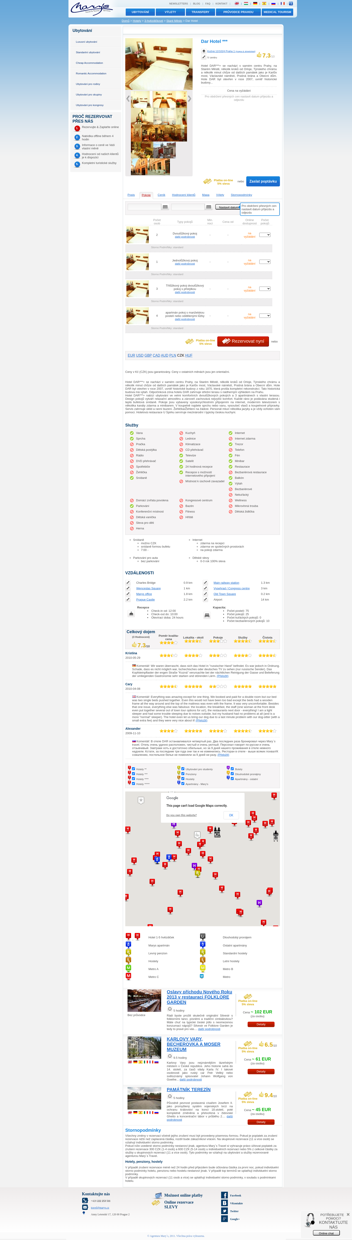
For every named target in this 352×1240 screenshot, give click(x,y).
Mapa (205, 195)
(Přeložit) (223, 676)
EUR (131, 355)
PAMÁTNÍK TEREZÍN (189, 1089)
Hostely (190, 779)
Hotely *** (141, 774)
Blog (196, 3)
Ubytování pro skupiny (89, 94)
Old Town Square (224, 594)
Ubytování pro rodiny (88, 83)
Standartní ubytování (88, 52)
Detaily (261, 1024)
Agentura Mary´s (159, 1236)
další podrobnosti (185, 236)
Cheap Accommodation (89, 62)
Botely (238, 769)
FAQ (208, 3)
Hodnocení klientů (183, 195)
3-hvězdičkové (153, 20)
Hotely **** (142, 779)
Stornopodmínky (241, 195)
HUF (188, 355)
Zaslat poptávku (263, 181)
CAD (156, 355)
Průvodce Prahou (238, 12)
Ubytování (140, 12)
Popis (131, 195)
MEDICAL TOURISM (277, 12)
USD (139, 355)
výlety (170, 12)
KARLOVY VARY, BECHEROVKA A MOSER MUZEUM (193, 1044)
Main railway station (226, 582)
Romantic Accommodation (91, 73)
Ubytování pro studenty (199, 769)
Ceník (161, 195)
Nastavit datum (229, 207)
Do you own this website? (181, 815)
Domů (126, 20)
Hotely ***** (143, 783)
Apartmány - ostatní (246, 779)
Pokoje (146, 195)
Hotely (137, 20)
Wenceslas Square (148, 588)
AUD (164, 355)
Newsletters (178, 3)
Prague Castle (145, 599)
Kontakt (221, 3)
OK (231, 815)
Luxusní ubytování (86, 41)
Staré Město (174, 20)
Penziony (191, 774)
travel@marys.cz (100, 1207)
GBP (148, 355)
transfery (200, 12)
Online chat (326, 1233)
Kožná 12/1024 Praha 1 (231, 51)
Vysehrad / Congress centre (231, 588)
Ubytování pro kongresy (89, 105)
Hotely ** (141, 769)
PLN (172, 355)
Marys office (144, 594)
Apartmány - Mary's (197, 783)
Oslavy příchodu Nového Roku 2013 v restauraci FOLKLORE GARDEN (199, 997)
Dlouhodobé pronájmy (248, 774)
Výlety (220, 195)
